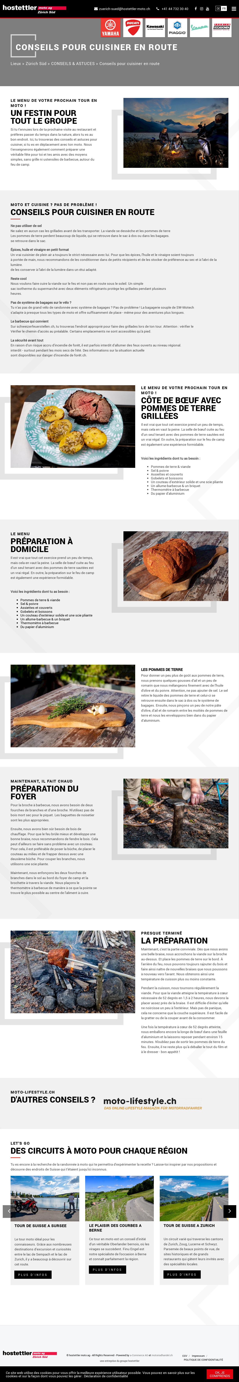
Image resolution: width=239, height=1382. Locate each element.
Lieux (16, 63)
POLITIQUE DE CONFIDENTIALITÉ (203, 1359)
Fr (224, 8)
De (218, 8)
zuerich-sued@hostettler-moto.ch (124, 8)
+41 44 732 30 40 (175, 8)
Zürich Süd (36, 63)
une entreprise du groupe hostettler (119, 1361)
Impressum (198, 1356)
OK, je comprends (220, 1374)
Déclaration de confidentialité (106, 1376)
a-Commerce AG (139, 1355)
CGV (184, 1356)
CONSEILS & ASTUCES (73, 63)
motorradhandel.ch (162, 1355)
